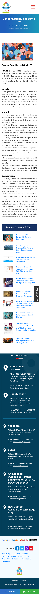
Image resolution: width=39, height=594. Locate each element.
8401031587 (27, 463)
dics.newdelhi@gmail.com (21, 529)
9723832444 (19, 410)
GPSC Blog (16, 554)
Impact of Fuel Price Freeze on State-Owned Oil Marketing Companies (26, 294)
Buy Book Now (37, 294)
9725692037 (17, 439)
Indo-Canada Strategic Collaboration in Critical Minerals (24, 315)
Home (11, 25)
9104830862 (17, 526)
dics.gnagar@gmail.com (23, 412)
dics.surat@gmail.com (20, 466)
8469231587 (19, 386)
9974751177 (17, 496)
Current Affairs (22, 25)
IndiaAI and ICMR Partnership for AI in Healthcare (23, 237)
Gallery (25, 554)
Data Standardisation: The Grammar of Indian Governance (25, 260)
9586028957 (30, 386)
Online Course (23, 556)
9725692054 (28, 439)
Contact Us (6, 559)
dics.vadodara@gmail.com (21, 442)
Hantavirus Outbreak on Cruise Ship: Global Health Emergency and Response (25, 281)
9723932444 (30, 410)
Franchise (5, 556)
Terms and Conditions (18, 581)
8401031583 (17, 463)
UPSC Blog (6, 554)
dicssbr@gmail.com (19, 499)
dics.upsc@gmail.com (22, 388)
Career (13, 556)
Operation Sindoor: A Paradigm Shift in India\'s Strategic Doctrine (25, 341)
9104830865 (28, 526)
